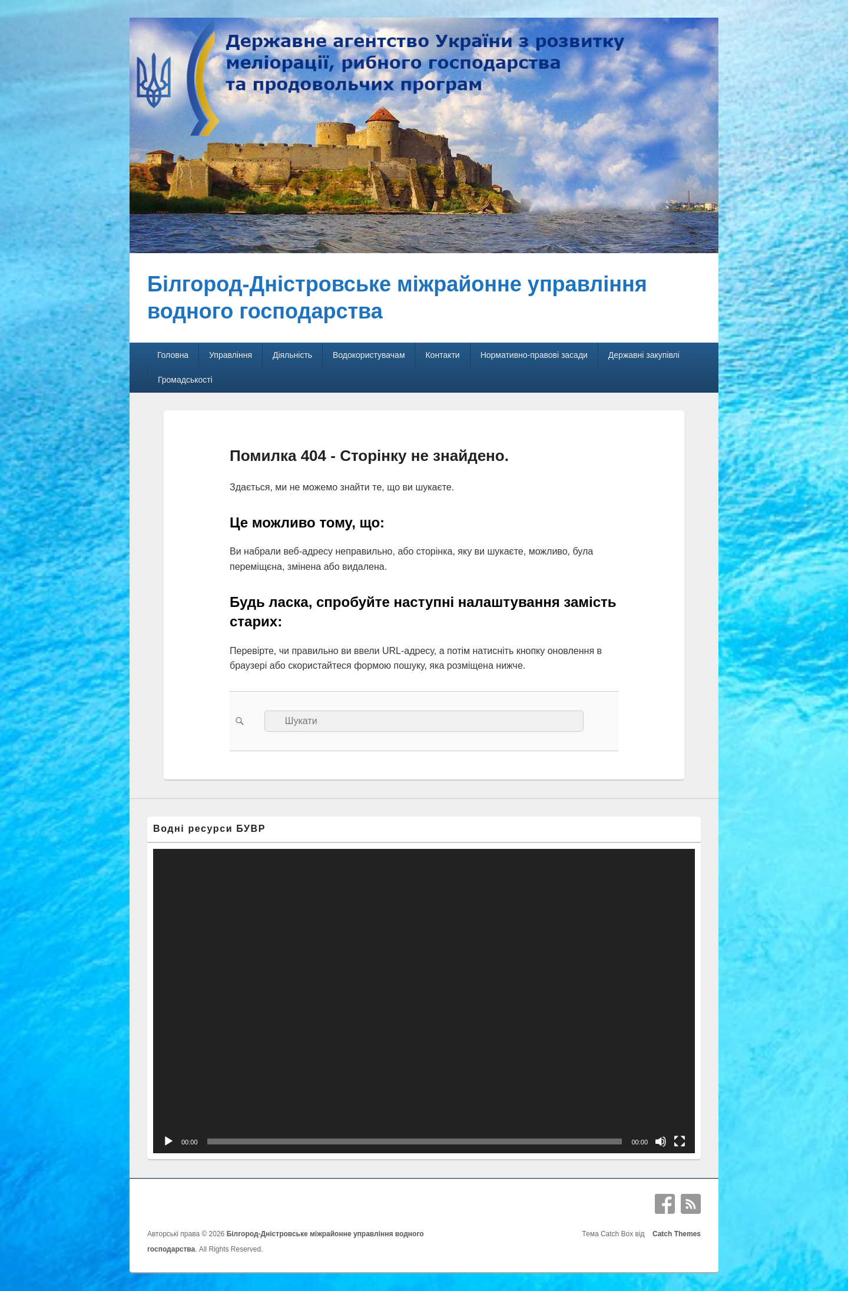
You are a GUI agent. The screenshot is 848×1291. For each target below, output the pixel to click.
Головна (172, 355)
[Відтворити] (168, 1141)
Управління (230, 355)
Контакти (442, 355)
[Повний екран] (679, 1141)
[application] (424, 1001)
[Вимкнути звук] (661, 1141)
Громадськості (185, 379)
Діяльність (292, 355)
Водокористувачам (369, 355)
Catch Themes (674, 1234)
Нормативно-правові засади (534, 355)
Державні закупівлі (644, 355)
